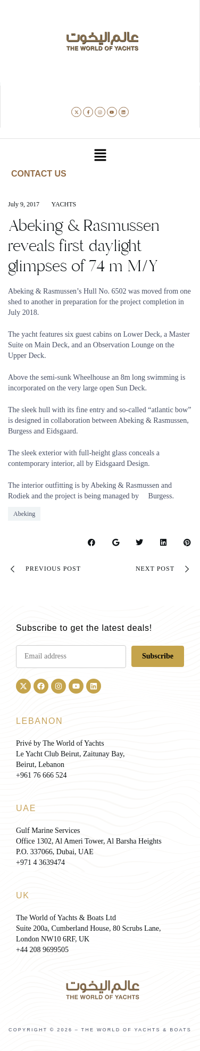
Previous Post (44, 569)
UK (23, 895)
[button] (100, 156)
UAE (26, 808)
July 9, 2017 (23, 204)
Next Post (164, 569)
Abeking (24, 514)
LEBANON (39, 720)
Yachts (64, 204)
